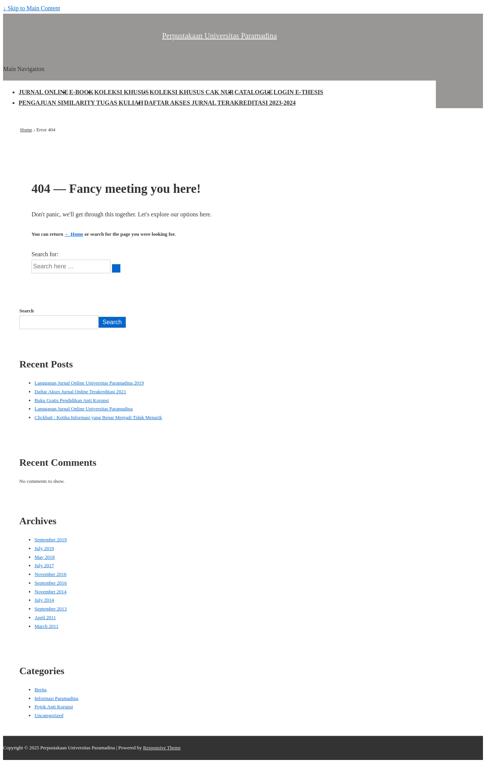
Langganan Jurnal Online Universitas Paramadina (84, 408)
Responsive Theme (162, 747)
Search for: (45, 254)
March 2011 (46, 626)
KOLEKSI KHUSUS (121, 92)
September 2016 (51, 583)
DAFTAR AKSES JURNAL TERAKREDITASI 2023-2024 (220, 102)
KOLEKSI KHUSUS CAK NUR (192, 92)
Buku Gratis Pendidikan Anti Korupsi (72, 400)
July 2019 (44, 548)
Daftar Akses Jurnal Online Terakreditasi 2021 (80, 391)
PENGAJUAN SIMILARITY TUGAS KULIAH (81, 102)
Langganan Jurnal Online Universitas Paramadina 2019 (89, 383)
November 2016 (50, 574)
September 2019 (51, 539)
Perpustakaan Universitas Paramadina (219, 36)
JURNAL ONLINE (43, 92)
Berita (41, 689)
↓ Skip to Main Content (31, 8)
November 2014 (50, 591)
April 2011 (45, 617)
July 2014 (44, 600)
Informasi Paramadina (56, 698)
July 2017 (44, 565)
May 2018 (45, 557)
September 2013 (51, 609)
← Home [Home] (74, 234)
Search (26, 311)
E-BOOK (81, 92)
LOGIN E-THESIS (298, 92)
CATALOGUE (254, 92)
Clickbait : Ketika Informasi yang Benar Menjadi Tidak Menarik (98, 417)
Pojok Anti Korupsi (54, 706)
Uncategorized (49, 715)
